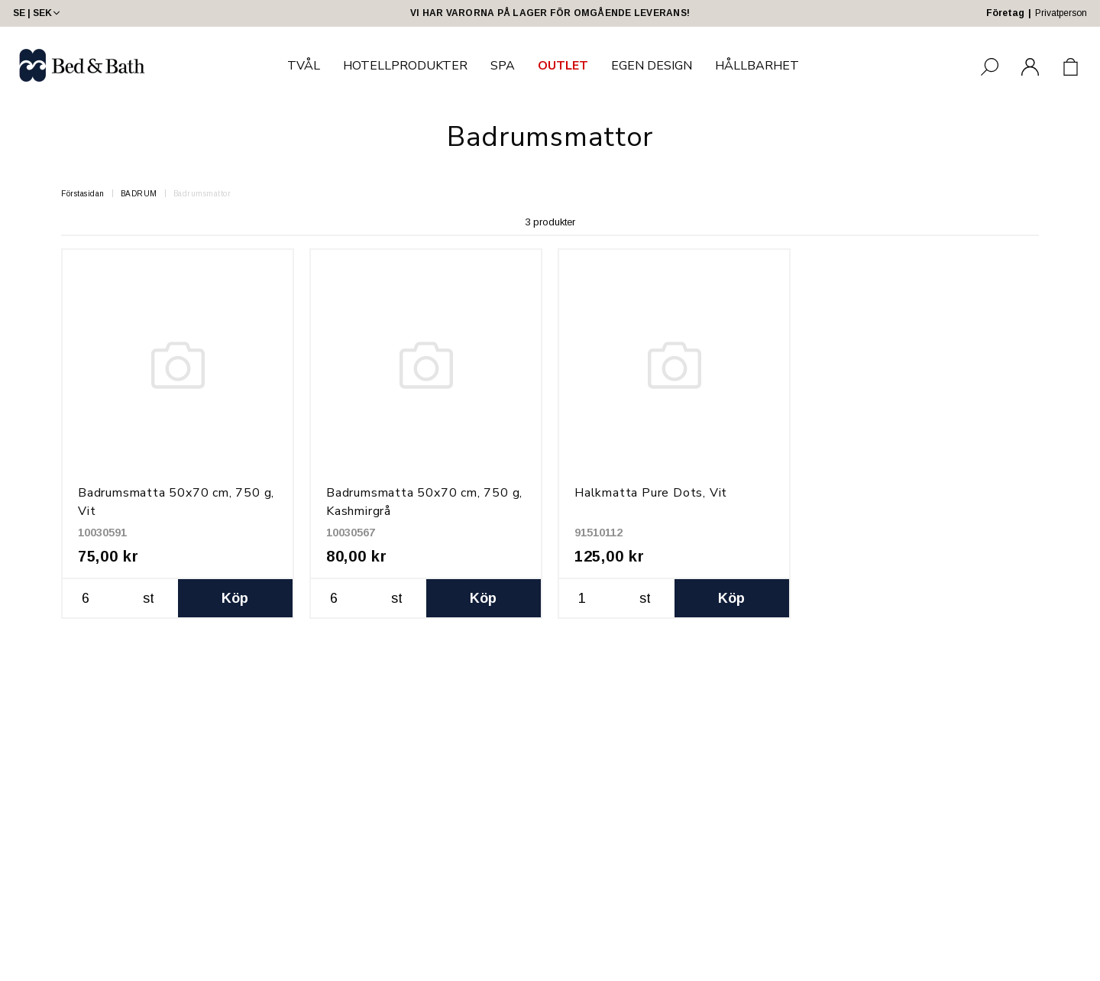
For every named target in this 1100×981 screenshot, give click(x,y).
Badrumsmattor (202, 193)
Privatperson (1061, 13)
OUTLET (563, 65)
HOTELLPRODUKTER (405, 65)
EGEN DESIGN (651, 65)
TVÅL (303, 65)
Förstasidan (83, 193)
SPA (502, 65)
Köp (235, 598)
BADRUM (139, 193)
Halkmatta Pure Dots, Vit (650, 492)
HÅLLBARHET (757, 65)
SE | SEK (38, 13)
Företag (1005, 13)
